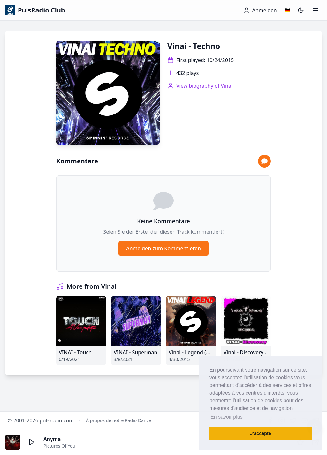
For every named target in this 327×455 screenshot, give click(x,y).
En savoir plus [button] (226, 417)
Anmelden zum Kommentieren (163, 248)
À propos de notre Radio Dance (118, 420)
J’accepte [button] (260, 433)
